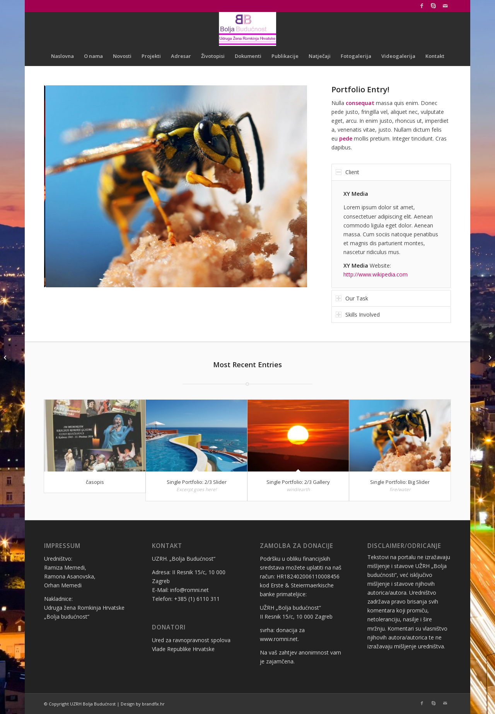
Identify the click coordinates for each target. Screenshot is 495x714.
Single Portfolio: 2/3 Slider (197, 481)
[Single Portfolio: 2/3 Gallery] (6, 357)
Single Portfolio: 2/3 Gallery (298, 481)
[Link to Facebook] (421, 6)
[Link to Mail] (445, 6)
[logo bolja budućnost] (247, 29)
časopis (95, 481)
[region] (391, 234)
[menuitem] (62, 56)
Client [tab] (347, 172)
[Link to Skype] (433, 6)
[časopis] (489, 357)
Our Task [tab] (352, 298)
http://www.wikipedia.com (375, 274)
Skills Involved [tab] (358, 314)
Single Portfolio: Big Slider (400, 481)
